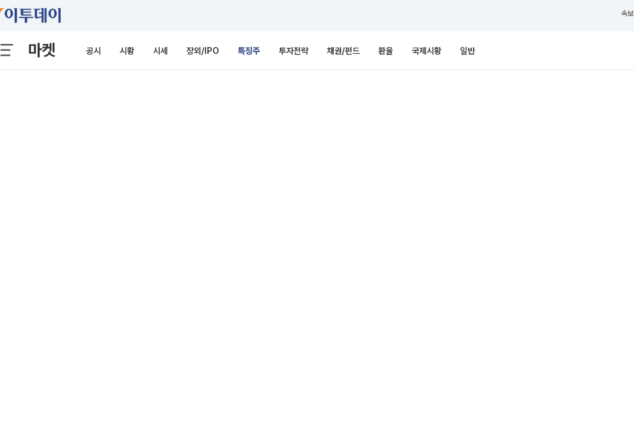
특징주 (249, 51)
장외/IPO (202, 51)
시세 (160, 51)
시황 (126, 51)
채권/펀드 (343, 51)
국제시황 (426, 51)
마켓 (41, 49)
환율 (385, 51)
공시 (93, 51)
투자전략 (293, 51)
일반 (467, 51)
